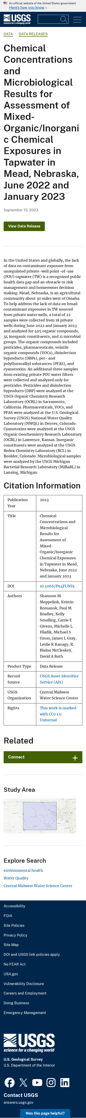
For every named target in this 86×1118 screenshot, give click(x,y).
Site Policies (14, 926)
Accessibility (14, 906)
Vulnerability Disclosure (24, 984)
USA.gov (11, 974)
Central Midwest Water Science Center (38, 886)
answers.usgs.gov (18, 1102)
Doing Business (16, 1003)
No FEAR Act (15, 964)
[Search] (64, 19)
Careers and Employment (25, 993)
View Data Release (24, 226)
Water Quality (16, 878)
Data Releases (33, 34)
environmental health (23, 870)
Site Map (11, 945)
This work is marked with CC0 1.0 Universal (58, 714)
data (8, 34)
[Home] (17, 23)
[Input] (53, 19)
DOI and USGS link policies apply (32, 955)
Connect (16, 757)
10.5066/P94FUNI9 (57, 586)
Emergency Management (25, 1013)
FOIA (8, 916)
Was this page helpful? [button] (45, 1113)
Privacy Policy (15, 935)
